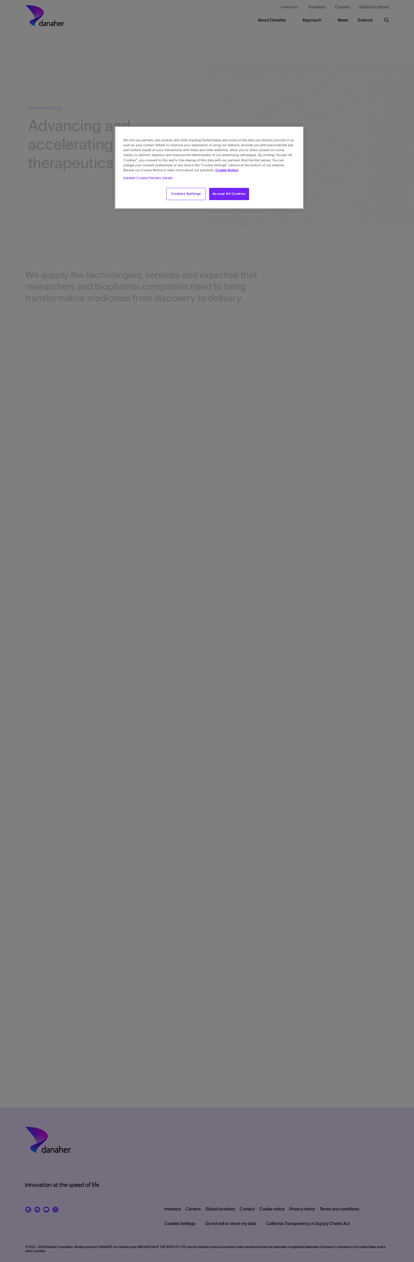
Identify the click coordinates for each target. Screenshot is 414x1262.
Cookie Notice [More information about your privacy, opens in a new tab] (226, 170)
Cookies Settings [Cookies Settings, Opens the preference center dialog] (186, 193)
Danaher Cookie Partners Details (148, 178)
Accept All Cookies (229, 193)
